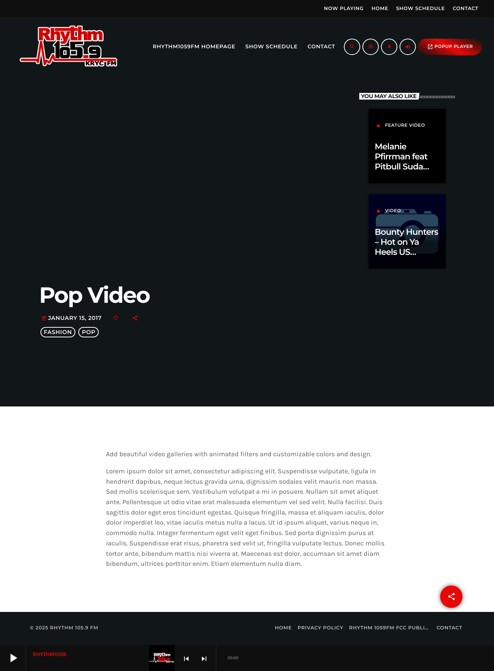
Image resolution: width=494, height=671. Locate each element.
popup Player (450, 47)
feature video (405, 125)
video (393, 211)
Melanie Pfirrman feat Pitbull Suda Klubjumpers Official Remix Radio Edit (402, 171)
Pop (88, 332)
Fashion (58, 332)
